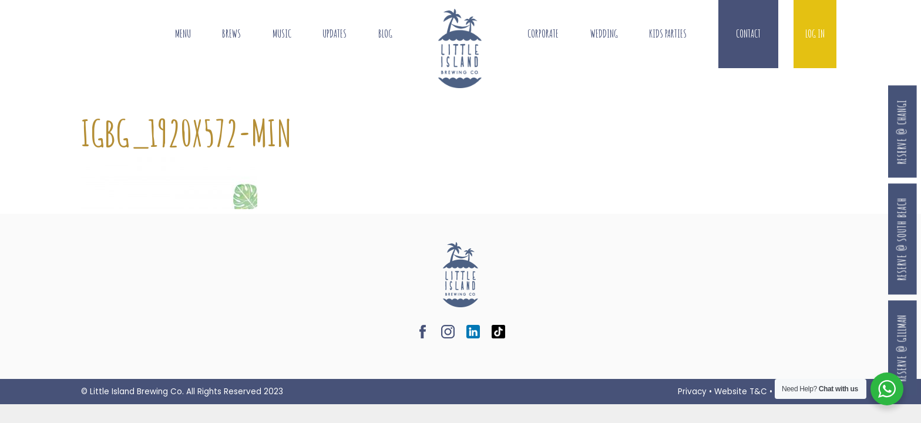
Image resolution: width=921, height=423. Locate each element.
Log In (815, 33)
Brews (231, 33)
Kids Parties (668, 33)
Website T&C (740, 391)
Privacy (692, 391)
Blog (385, 33)
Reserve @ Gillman (902, 347)
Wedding (604, 33)
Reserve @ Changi (902, 132)
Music (282, 33)
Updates (334, 33)
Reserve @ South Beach (902, 238)
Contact (748, 33)
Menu (183, 33)
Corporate (543, 33)
